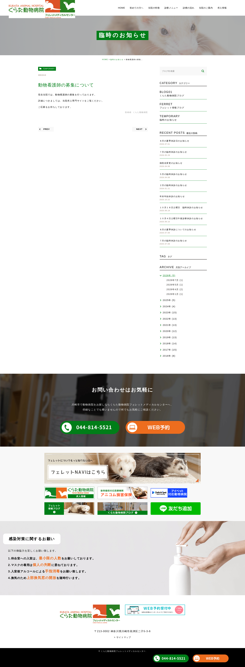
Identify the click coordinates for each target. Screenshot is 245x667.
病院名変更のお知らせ (171, 163)
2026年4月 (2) (175, 289)
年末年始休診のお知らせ (172, 196)
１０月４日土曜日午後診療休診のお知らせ (181, 218)
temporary (49, 69)
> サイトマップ (122, 637)
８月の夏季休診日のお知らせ (174, 141)
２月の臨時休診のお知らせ (173, 185)
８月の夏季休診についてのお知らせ (178, 229)
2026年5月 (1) (175, 284)
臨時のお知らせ (116, 59)
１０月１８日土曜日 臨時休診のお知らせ (181, 207)
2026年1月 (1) (175, 294)
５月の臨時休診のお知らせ (173, 174)
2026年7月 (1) (175, 280)
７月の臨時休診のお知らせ (173, 152)
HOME (105, 59)
